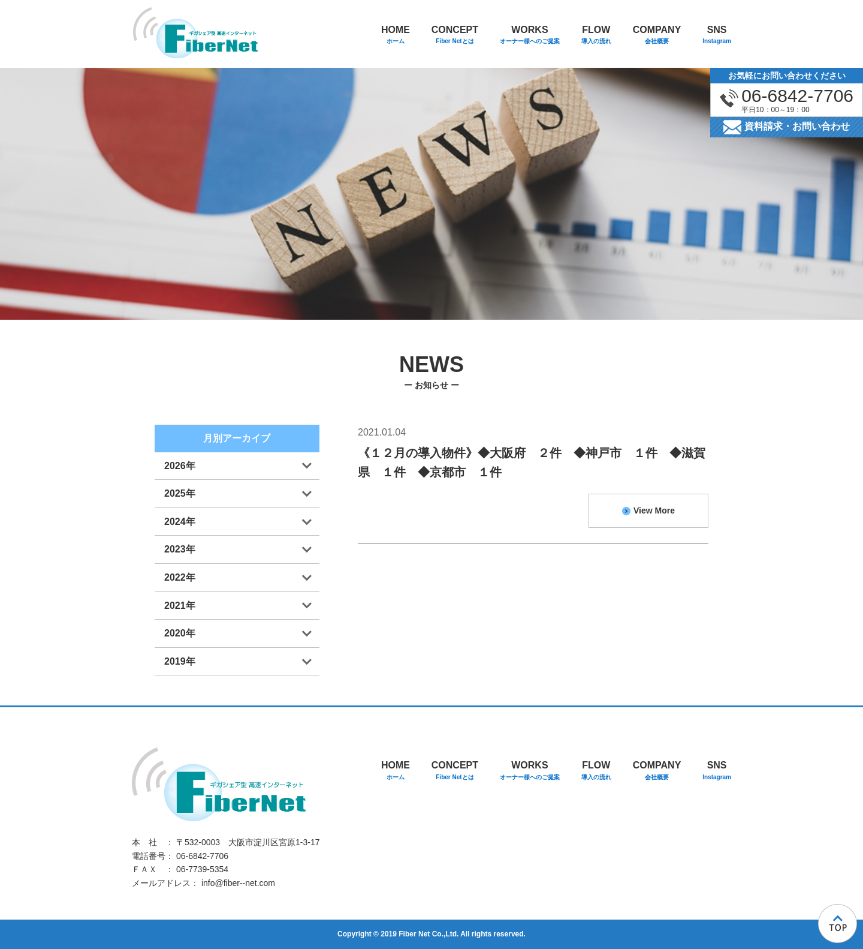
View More (648, 510)
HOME (395, 36)
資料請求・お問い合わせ (786, 127)
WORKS (530, 36)
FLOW (596, 36)
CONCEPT (455, 36)
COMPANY (657, 36)
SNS (716, 36)
